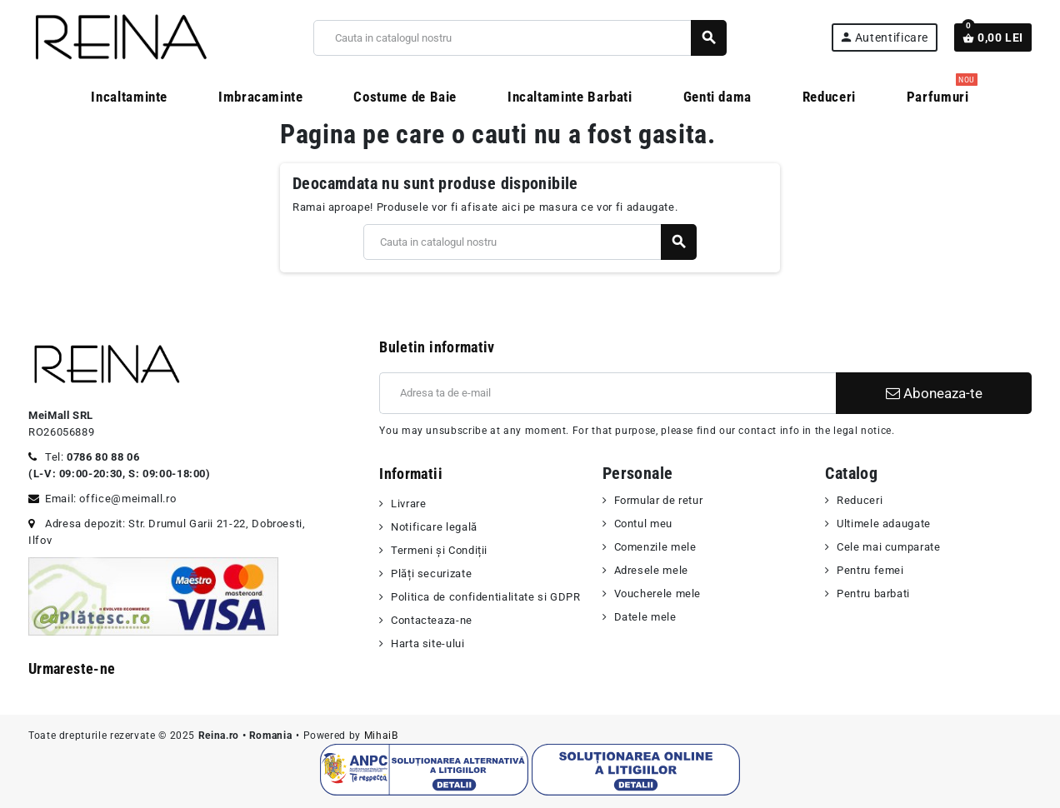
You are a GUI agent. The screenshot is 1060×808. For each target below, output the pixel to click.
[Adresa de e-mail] (607, 393)
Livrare (408, 503)
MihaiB (381, 735)
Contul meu (643, 523)
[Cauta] (519, 38)
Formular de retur (658, 500)
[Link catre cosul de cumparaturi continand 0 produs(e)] (993, 37)
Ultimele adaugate (884, 523)
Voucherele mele (658, 593)
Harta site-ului (428, 643)
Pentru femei (870, 570)
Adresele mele (651, 570)
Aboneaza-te (934, 393)
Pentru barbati (873, 593)
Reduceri (859, 500)
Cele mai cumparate (889, 547)
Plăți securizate (431, 573)
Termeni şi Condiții (439, 550)
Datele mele (645, 617)
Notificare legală (434, 527)
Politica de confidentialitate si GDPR (486, 597)
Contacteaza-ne (431, 620)
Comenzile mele (655, 547)
